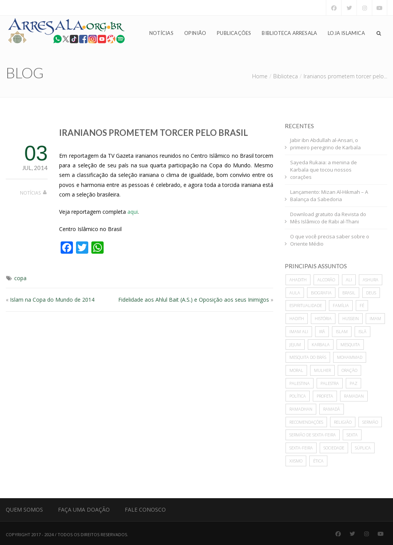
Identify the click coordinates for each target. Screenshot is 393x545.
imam (375, 318)
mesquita (350, 344)
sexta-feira (301, 448)
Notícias (161, 33)
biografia (321, 293)
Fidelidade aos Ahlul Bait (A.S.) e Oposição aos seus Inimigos (193, 299)
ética (318, 461)
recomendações (306, 422)
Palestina (299, 383)
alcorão (326, 279)
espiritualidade (305, 305)
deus (371, 293)
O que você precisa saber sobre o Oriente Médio (329, 240)
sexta (352, 435)
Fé (362, 305)
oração (349, 370)
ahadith (298, 279)
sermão (370, 422)
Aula (294, 293)
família (341, 305)
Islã (362, 331)
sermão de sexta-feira (312, 435)
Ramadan (354, 396)
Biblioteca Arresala (289, 33)
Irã (322, 331)
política (297, 396)
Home (260, 76)
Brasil (348, 293)
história (323, 318)
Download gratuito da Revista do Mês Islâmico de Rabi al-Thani (328, 218)
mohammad (349, 357)
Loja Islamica (346, 33)
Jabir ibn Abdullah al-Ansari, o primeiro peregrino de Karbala (325, 144)
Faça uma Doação (84, 509)
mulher (322, 370)
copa (20, 278)
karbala (321, 344)
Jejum (295, 344)
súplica (363, 448)
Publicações (234, 33)
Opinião (195, 33)
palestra (329, 383)
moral (296, 370)
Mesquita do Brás (307, 357)
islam (342, 331)
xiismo (295, 461)
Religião (343, 422)
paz (353, 383)
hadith (296, 318)
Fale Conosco (145, 509)
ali (349, 279)
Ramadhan (300, 409)
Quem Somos (24, 509)
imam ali (298, 331)
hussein (350, 318)
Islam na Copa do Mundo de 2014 (52, 299)
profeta (325, 396)
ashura (370, 279)
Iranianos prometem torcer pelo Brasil (153, 132)
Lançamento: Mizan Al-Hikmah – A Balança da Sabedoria (329, 195)
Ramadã (331, 409)
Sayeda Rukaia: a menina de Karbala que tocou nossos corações (323, 169)
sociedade (334, 448)
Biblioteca (285, 76)
